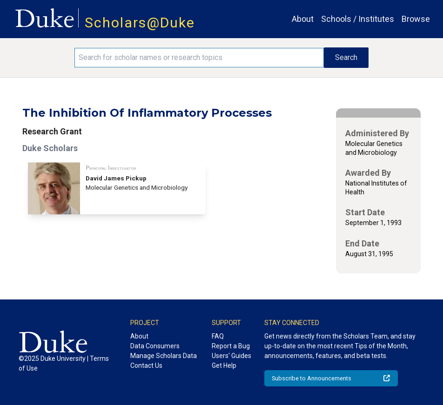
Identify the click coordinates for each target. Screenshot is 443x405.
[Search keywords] (199, 57)
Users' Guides (231, 355)
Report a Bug (231, 346)
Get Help (224, 365)
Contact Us (146, 365)
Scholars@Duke (140, 22)
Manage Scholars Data (163, 355)
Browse (416, 19)
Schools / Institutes (357, 19)
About (303, 19)
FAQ (218, 336)
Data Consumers (155, 346)
